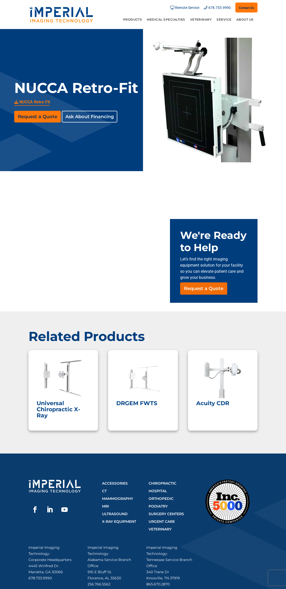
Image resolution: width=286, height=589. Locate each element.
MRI (105, 506)
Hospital (158, 491)
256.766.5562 (99, 584)
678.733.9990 (219, 8)
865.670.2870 (158, 584)
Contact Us (246, 8)
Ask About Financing (89, 116)
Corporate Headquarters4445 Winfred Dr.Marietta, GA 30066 (50, 565)
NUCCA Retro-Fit (32, 102)
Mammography (117, 498)
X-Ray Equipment (119, 521)
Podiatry (158, 506)
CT (104, 491)
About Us (245, 19)
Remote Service (187, 8)
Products (132, 19)
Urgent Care (162, 521)
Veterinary (201, 19)
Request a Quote (37, 116)
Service (224, 19)
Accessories (115, 483)
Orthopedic (161, 498)
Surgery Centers (166, 514)
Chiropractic (162, 483)
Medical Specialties (166, 19)
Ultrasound (115, 514)
